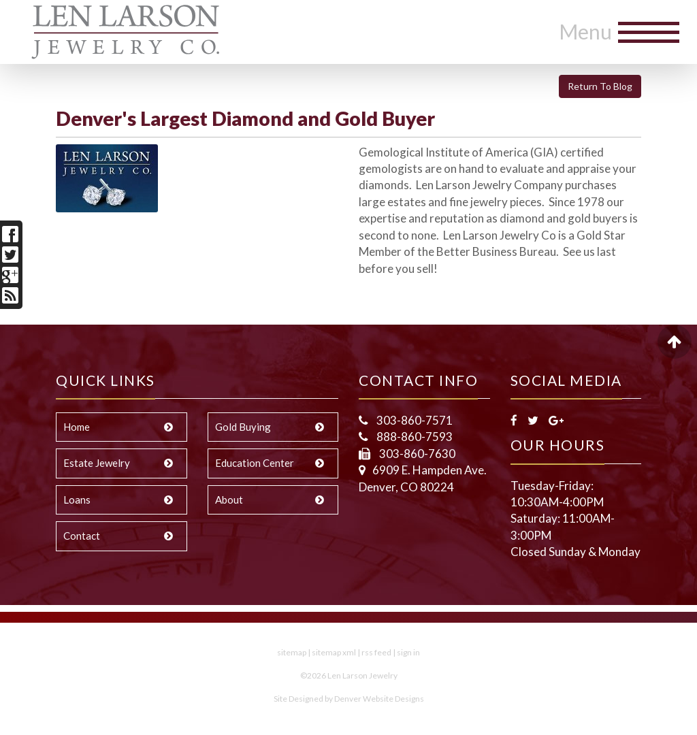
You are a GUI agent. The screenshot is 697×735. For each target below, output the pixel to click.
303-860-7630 (416, 453)
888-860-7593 (413, 436)
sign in (408, 652)
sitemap (291, 652)
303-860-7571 (413, 420)
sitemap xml (334, 652)
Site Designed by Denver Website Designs (349, 698)
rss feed (376, 652)
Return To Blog (600, 86)
